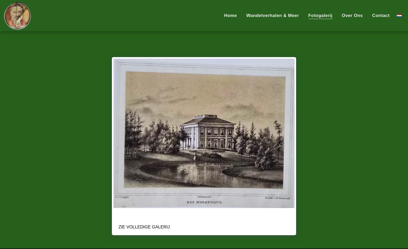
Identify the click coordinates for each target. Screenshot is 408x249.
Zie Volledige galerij (144, 226)
